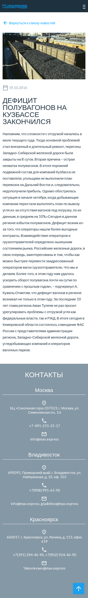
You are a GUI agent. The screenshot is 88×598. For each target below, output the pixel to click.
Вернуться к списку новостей (29, 23)
